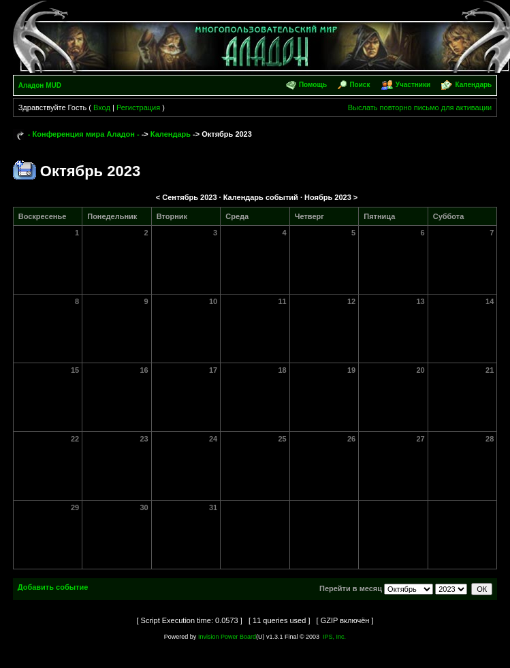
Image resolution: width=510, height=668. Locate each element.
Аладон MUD (39, 85)
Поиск (359, 84)
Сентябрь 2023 (189, 197)
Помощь (313, 84)
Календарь (473, 84)
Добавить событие (53, 587)
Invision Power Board (227, 636)
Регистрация (138, 107)
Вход (101, 107)
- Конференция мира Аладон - (84, 134)
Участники (413, 84)
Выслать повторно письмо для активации (420, 107)
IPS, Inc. (334, 636)
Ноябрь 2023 (327, 197)
